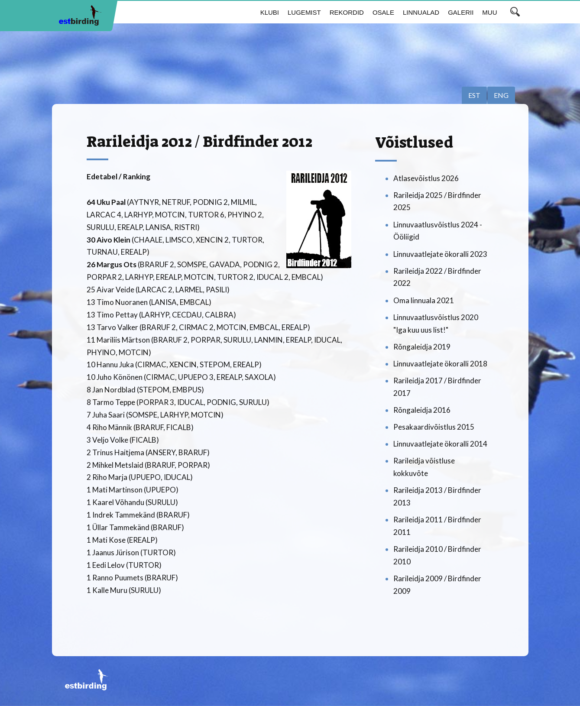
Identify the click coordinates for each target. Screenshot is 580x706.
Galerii (460, 12)
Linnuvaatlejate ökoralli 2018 (440, 363)
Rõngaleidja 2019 (421, 346)
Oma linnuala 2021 (423, 300)
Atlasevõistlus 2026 (426, 178)
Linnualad (421, 12)
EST (474, 95)
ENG (501, 95)
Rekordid (347, 12)
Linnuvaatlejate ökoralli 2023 (440, 254)
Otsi (515, 11)
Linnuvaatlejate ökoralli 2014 (440, 443)
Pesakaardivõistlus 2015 (433, 426)
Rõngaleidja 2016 (421, 410)
